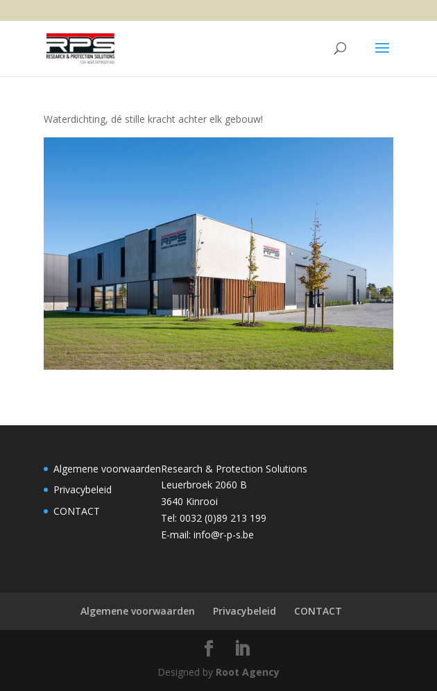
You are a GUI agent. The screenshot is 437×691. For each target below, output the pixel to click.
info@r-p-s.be (224, 534)
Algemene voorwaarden (107, 468)
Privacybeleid (82, 489)
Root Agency (248, 672)
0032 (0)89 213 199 (223, 517)
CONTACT (76, 511)
